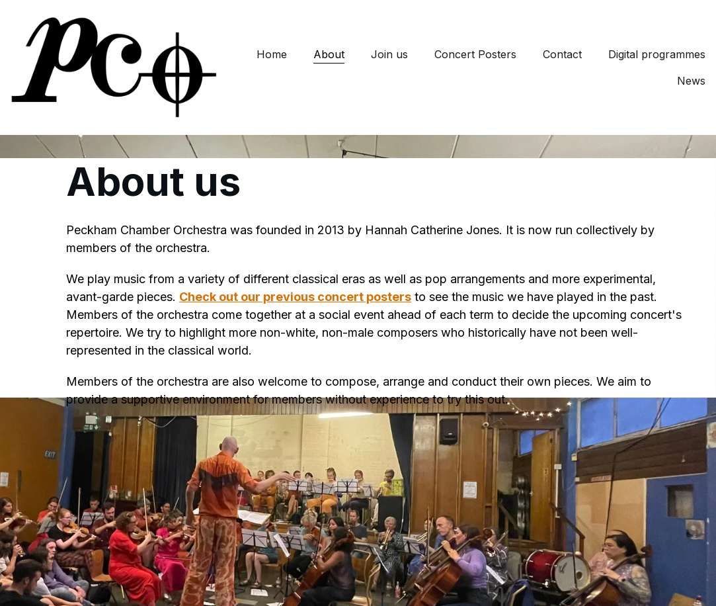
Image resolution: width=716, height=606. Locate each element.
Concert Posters (475, 54)
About (328, 54)
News (691, 80)
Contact (562, 54)
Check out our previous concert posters (295, 297)
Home (272, 54)
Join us (389, 54)
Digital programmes (656, 54)
